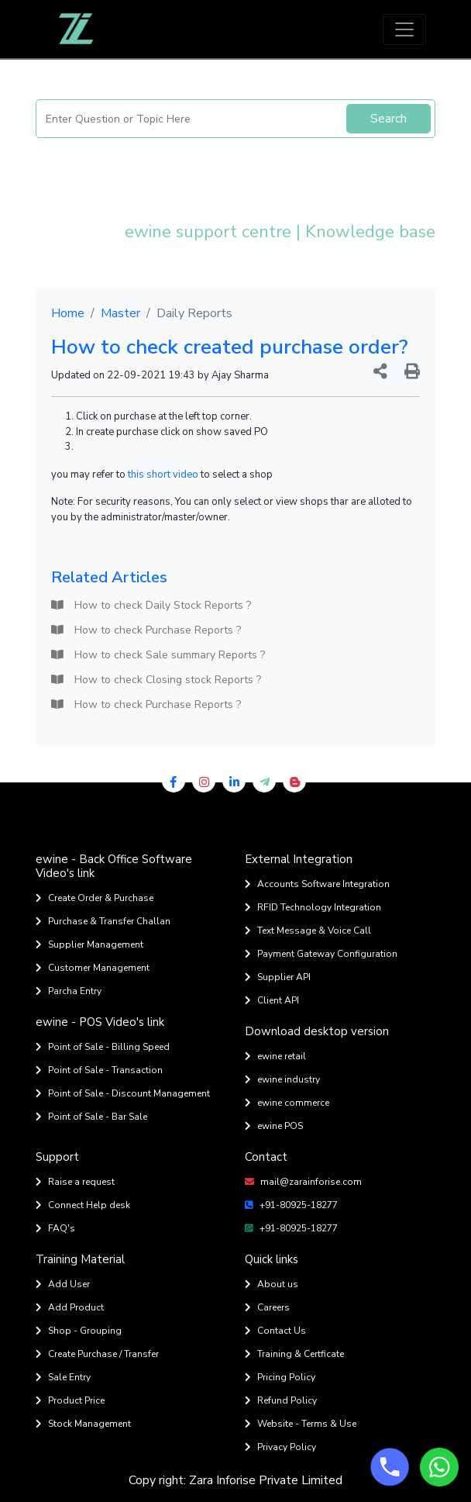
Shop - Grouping (79, 1330)
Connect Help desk (83, 1205)
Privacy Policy (280, 1447)
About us (271, 1284)
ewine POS (274, 1126)
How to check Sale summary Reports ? (158, 654)
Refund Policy (281, 1400)
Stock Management (83, 1423)
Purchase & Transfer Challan (103, 921)
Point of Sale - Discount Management (123, 1093)
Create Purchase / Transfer (97, 1354)
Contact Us (275, 1330)
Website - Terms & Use (300, 1423)
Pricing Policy (280, 1377)
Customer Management (93, 968)
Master (120, 313)
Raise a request (75, 1182)
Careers (267, 1307)
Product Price (70, 1400)
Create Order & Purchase (94, 898)
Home (67, 313)
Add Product (70, 1307)
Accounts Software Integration (317, 884)
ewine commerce (287, 1102)
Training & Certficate (294, 1354)
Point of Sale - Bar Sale (91, 1116)
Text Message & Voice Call (308, 930)
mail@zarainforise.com (303, 1182)
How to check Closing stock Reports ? (156, 679)
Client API (272, 1000)
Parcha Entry (68, 991)
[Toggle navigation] (404, 29)
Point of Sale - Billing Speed (103, 1047)
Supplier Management (89, 944)
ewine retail (275, 1056)
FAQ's (55, 1228)
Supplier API (278, 977)
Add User (63, 1284)
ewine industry (282, 1079)
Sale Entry (63, 1377)
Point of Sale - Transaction (99, 1070)
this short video (163, 475)
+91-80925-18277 (291, 1205)
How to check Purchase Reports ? (146, 630)
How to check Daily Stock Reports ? (151, 605)
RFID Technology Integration (313, 907)
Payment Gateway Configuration (321, 954)
